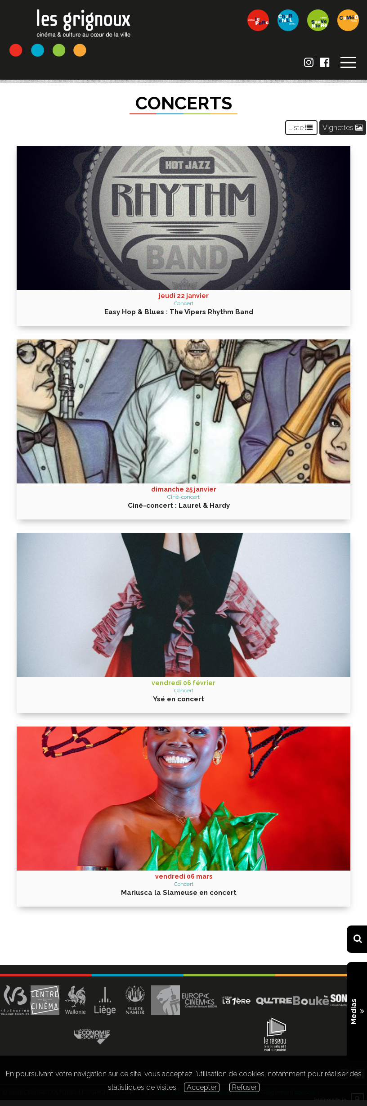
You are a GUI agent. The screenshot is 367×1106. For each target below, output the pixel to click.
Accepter (202, 1087)
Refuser (244, 1087)
